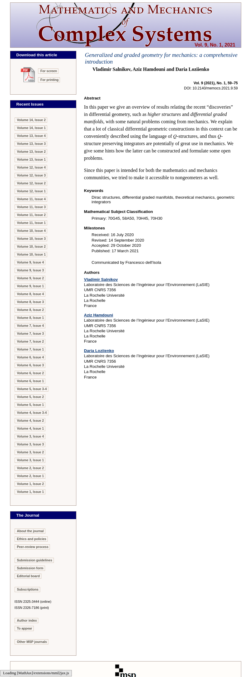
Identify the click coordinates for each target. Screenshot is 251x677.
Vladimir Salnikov (101, 279)
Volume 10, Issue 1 (31, 254)
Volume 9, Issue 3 (30, 270)
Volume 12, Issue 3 (31, 175)
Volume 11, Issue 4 (31, 199)
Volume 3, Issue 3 (30, 444)
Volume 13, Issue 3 (31, 143)
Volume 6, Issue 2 (30, 373)
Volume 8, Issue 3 (30, 302)
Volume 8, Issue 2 (30, 310)
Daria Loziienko (99, 350)
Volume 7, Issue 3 (30, 333)
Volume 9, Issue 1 (30, 286)
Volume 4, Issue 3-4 (32, 412)
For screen (48, 71)
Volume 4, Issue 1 (30, 428)
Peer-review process (33, 547)
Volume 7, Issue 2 (30, 341)
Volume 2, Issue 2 (30, 468)
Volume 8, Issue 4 (30, 294)
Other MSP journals (32, 642)
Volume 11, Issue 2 (31, 215)
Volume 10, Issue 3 (31, 238)
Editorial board (28, 576)
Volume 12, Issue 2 (31, 183)
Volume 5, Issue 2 (30, 397)
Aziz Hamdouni (98, 315)
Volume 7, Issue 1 (30, 349)
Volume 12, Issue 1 (31, 191)
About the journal (30, 531)
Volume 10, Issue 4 (31, 230)
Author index (27, 620)
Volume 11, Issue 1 (31, 223)
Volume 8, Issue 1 (30, 317)
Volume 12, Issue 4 (31, 167)
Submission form (30, 568)
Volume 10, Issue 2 (31, 246)
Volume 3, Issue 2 (30, 452)
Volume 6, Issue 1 (30, 381)
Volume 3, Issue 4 (30, 436)
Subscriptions (28, 589)
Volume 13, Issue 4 (31, 136)
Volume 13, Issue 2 (31, 151)
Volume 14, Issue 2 (31, 120)
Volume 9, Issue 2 (30, 278)
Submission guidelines (34, 560)
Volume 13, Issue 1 (31, 159)
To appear (24, 628)
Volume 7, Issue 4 (30, 325)
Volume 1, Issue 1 (30, 492)
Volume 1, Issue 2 (30, 484)
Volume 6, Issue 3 (30, 365)
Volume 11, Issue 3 (31, 207)
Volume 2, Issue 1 (30, 476)
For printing (49, 80)
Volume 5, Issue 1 (30, 405)
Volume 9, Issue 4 (30, 262)
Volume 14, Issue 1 (31, 128)
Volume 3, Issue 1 (30, 460)
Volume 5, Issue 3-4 (32, 389)
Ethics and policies (32, 539)
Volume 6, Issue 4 (30, 357)
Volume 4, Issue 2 (30, 420)
